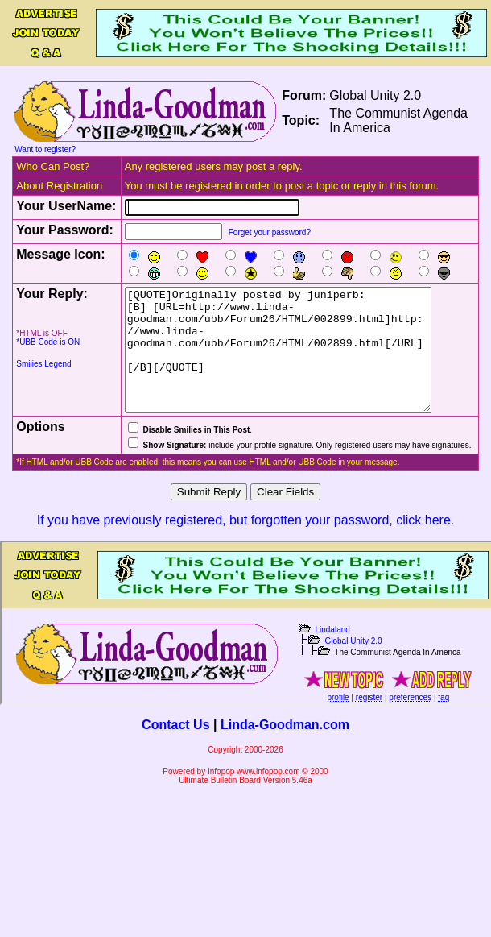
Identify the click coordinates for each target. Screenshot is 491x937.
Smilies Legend (43, 363)
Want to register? (45, 149)
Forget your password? (270, 232)
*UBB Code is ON (48, 342)
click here (423, 544)
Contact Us (175, 749)
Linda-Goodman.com (285, 749)
